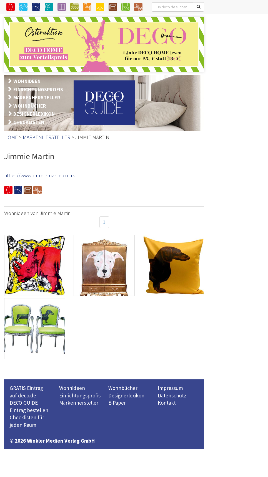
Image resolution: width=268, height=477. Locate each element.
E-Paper (117, 402)
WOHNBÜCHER (29, 106)
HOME (11, 137)
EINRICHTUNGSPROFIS (38, 89)
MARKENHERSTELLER (36, 97)
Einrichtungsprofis (80, 395)
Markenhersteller (78, 402)
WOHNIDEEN (27, 81)
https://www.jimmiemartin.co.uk (39, 175)
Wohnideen (72, 388)
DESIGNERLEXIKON (34, 114)
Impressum (170, 388)
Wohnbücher (122, 388)
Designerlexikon (126, 395)
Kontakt (167, 402)
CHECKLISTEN (28, 122)
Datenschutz (172, 395)
